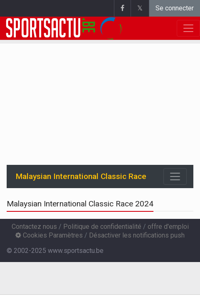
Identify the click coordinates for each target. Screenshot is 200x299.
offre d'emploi (168, 226)
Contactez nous (34, 226)
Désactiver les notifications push (137, 235)
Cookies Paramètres (49, 235)
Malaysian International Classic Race (81, 176)
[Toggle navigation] (175, 176)
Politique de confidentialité (102, 226)
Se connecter (175, 8)
